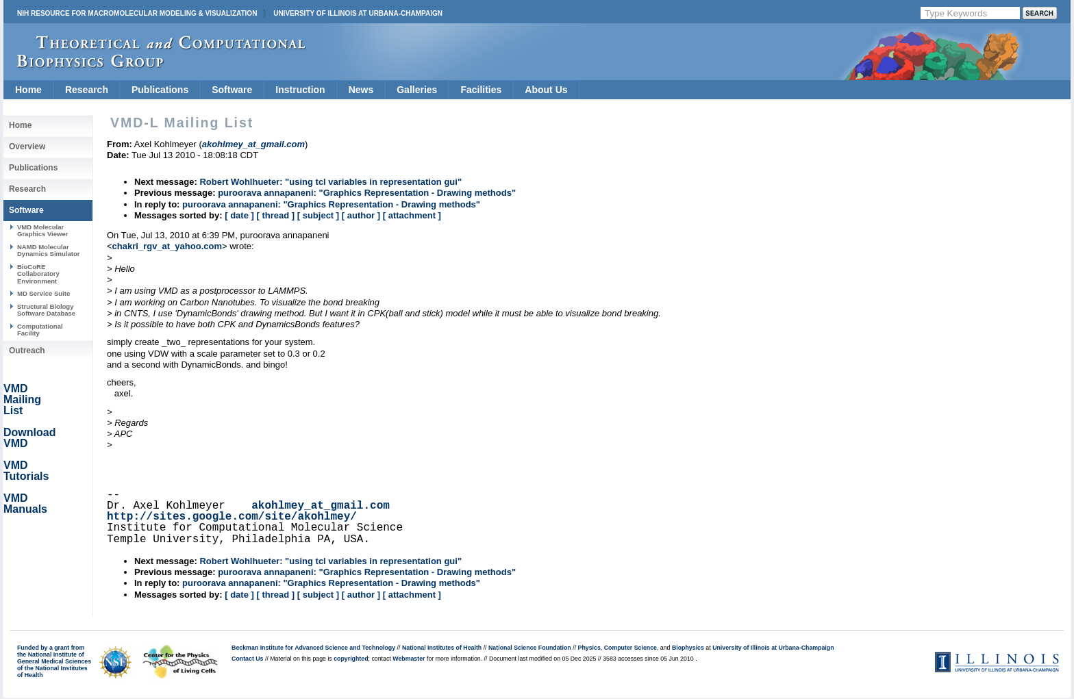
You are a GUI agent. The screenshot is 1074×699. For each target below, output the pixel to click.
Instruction (300, 89)
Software (232, 89)
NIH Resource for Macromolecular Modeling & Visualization (137, 13)
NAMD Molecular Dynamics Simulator (48, 250)
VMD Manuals (25, 503)
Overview (27, 146)
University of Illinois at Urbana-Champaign (357, 13)
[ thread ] (275, 215)
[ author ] (361, 215)
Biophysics (688, 647)
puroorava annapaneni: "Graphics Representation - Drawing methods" (367, 193)
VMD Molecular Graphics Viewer (42, 230)
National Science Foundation (529, 647)
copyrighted (351, 658)
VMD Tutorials (26, 470)
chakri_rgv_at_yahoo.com (167, 246)
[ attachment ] (412, 215)
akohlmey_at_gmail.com (320, 505)
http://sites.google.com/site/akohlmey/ (232, 516)
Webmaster (408, 658)
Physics (589, 647)
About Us (546, 89)
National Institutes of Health (442, 647)
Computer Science (630, 647)
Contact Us (247, 658)
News (361, 89)
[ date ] (239, 215)
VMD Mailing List (22, 399)
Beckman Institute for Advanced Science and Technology (313, 647)
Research (86, 89)
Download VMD (29, 438)
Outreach (27, 350)
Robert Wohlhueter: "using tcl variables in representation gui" (330, 182)
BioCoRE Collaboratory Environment (38, 274)
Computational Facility (40, 329)
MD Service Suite (43, 293)
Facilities (480, 89)
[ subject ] (318, 215)
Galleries (417, 89)
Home (28, 89)
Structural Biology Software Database (46, 310)
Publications (160, 89)
